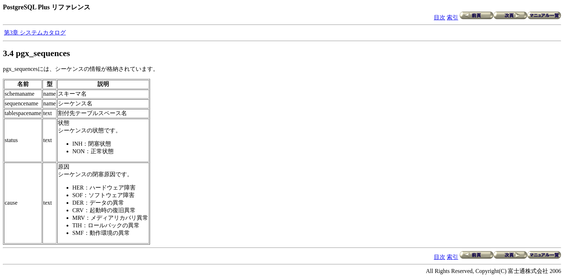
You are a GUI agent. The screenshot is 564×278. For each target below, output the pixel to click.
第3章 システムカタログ (35, 32)
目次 (439, 17)
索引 (452, 17)
